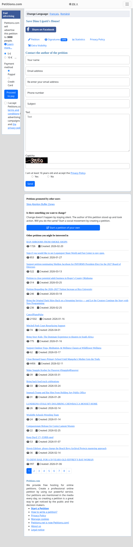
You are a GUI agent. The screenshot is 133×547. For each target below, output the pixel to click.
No (52, 176)
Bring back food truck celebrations (42, 381)
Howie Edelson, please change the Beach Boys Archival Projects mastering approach (66, 448)
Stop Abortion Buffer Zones (40, 204)
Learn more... (9, 134)
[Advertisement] (11, 52)
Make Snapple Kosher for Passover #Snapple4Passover (52, 370)
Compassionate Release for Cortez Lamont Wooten (50, 426)
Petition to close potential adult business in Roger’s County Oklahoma (59, 278)
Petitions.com (12, 4)
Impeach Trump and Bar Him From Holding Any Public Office (56, 392)
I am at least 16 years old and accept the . (56, 173)
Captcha (30, 155)
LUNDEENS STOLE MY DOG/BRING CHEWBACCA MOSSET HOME (61, 403)
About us (36, 526)
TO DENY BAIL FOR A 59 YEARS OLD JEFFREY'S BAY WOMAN (59, 459)
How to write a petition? (44, 512)
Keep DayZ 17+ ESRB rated (39, 437)
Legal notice (38, 529)
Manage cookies (40, 519)
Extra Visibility (37, 45)
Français (54, 14)
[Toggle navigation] (127, 4)
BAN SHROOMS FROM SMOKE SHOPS (46, 242)
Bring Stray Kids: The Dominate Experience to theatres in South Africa (59, 337)
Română (65, 14)
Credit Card (11, 172)
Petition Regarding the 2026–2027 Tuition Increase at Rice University (59, 289)
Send (30, 183)
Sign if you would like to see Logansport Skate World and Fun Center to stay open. (65, 253)
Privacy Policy (97, 39)
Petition (34, 39)
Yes (37, 176)
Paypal (11, 163)
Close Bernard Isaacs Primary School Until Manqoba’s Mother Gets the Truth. (63, 359)
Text (28, 112)
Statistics (78, 39)
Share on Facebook (40, 29)
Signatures (56, 39)
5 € (9, 142)
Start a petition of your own (63, 227)
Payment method (9, 154)
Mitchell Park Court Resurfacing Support (45, 325)
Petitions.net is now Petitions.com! (50, 522)
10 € (10, 146)
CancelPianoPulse (35, 314)
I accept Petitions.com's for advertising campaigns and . (16, 204)
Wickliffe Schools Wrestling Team (42, 415)
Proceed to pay (11, 183)
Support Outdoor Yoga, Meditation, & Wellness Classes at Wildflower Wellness (63, 348)
